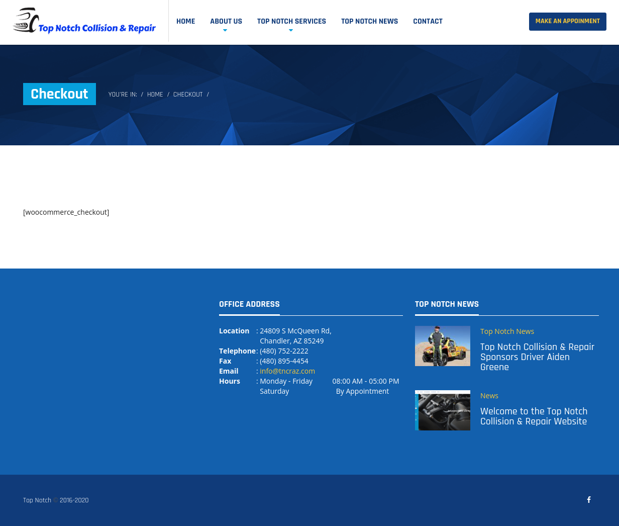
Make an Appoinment (568, 21)
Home (185, 21)
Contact (428, 21)
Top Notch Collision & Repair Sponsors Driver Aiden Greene (537, 357)
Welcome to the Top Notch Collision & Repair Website (533, 416)
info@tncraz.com (287, 371)
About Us (226, 21)
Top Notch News (369, 21)
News (489, 395)
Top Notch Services (291, 21)
